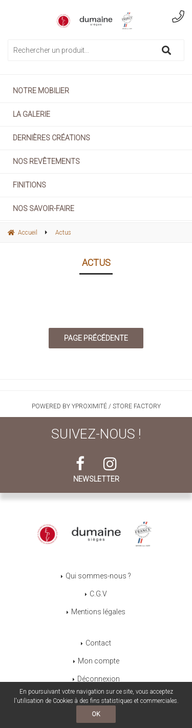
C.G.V (98, 594)
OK (96, 714)
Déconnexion (98, 679)
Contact (98, 643)
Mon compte (98, 661)
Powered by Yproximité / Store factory (96, 406)
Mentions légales (98, 612)
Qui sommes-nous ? (98, 576)
